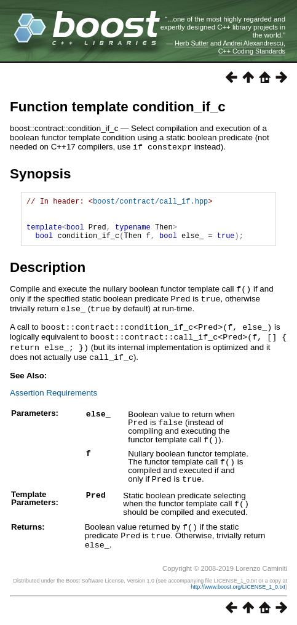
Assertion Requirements (53, 397)
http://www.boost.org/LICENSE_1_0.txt (238, 586)
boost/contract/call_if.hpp (150, 202)
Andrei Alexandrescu (253, 43)
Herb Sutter (191, 43)
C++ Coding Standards (251, 51)
